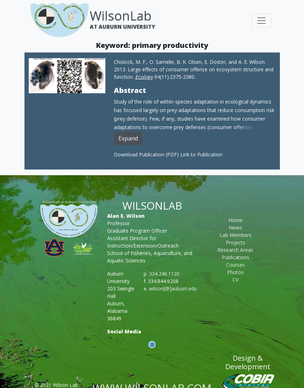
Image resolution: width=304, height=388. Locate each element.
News (235, 227)
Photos (235, 272)
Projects (235, 242)
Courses (235, 264)
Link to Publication (201, 154)
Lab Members (236, 235)
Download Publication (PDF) (147, 154)
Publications (235, 257)
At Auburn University (122, 26)
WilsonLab (120, 15)
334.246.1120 (164, 273)
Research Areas (235, 249)
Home (235, 220)
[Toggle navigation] (261, 20)
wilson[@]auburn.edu (173, 288)
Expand (128, 138)
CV (235, 279)
